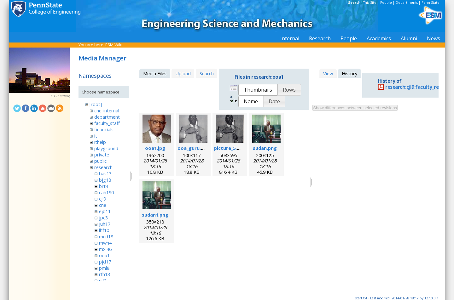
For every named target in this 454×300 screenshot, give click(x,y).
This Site (369, 2)
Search (207, 73)
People (386, 2)
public (100, 161)
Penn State (430, 2)
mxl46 (105, 249)
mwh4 (105, 243)
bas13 (105, 173)
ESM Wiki (113, 45)
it (95, 136)
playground (106, 148)
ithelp (100, 142)
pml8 (104, 268)
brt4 (103, 186)
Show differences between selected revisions (355, 107)
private (101, 154)
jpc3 (103, 217)
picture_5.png (230, 148)
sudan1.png (155, 215)
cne (102, 205)
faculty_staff (107, 123)
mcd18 (106, 236)
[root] (96, 104)
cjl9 (102, 198)
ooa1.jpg (155, 148)
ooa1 (104, 255)
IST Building (60, 96)
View (328, 73)
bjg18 (105, 180)
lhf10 (104, 230)
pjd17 (105, 261)
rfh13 (104, 274)
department (107, 117)
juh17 (104, 224)
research (103, 167)
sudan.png (265, 148)
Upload (183, 73)
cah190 (106, 192)
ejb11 (105, 211)
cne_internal (106, 110)
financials (104, 129)
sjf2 (103, 280)
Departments (407, 2)
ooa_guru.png (194, 148)
